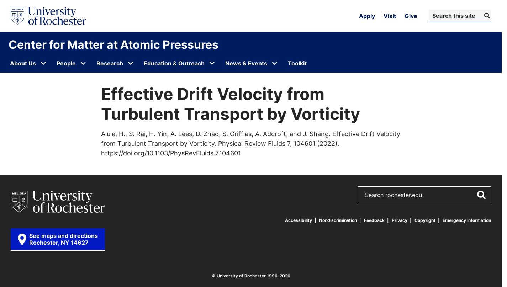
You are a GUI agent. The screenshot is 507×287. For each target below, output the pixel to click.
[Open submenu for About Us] (43, 63)
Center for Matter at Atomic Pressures (113, 44)
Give (411, 16)
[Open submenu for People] (83, 63)
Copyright (424, 220)
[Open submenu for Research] (131, 63)
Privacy (399, 220)
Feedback (374, 220)
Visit (390, 16)
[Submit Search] (486, 16)
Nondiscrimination (338, 220)
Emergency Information (467, 220)
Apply (367, 16)
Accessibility (298, 220)
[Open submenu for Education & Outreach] (212, 63)
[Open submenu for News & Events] (275, 63)
